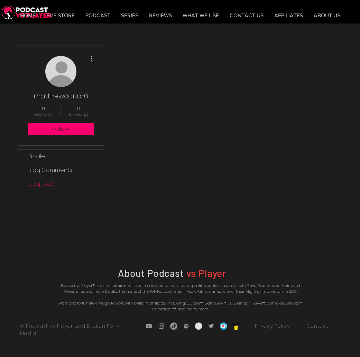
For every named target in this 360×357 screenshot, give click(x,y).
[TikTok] (173, 326)
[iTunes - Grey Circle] (198, 326)
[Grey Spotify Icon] (186, 326)
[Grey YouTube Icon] (149, 326)
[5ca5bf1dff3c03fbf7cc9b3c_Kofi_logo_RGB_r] (223, 326)
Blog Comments (50, 170)
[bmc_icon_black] (236, 326)
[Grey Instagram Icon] (161, 326)
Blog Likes (41, 184)
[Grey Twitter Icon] (211, 326)
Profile (36, 156)
